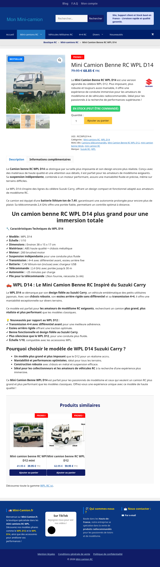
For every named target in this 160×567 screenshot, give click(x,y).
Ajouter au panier (98, 120)
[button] (60, 60)
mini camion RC (92, 145)
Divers (99, 34)
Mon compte (89, 3)
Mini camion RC (84, 559)
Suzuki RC (85, 149)
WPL (93, 149)
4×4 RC (82, 34)
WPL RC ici (46, 485)
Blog (65, 3)
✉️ (129, 515)
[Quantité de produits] (77, 121)
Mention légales (46, 554)
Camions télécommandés (94, 142)
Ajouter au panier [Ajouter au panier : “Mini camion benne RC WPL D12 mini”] (28, 472)
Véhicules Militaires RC (60, 34)
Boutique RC (50, 42)
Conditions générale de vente (74, 554)
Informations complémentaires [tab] (50, 159)
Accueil (10, 34)
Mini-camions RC (32, 34)
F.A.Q (74, 3)
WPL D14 (105, 139)
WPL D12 (21, 530)
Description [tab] (16, 159)
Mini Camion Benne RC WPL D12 (124, 142)
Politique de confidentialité (107, 554)
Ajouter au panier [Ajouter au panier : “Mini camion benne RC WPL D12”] (65, 472)
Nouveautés (116, 34)
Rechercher (95, 18)
